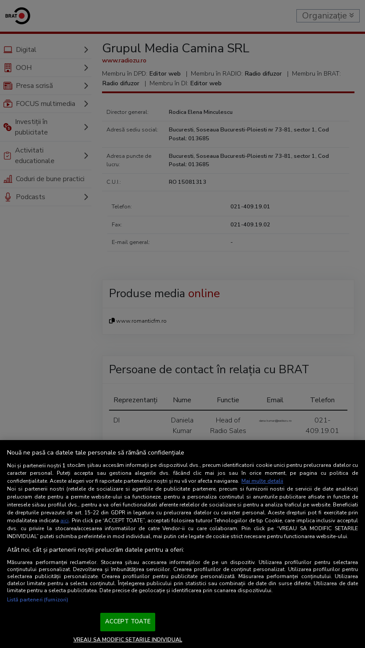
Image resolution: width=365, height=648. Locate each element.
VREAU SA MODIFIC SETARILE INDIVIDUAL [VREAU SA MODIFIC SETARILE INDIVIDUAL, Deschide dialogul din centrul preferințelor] (127, 639)
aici (64, 520)
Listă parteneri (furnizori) (37, 599)
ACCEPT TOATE (128, 622)
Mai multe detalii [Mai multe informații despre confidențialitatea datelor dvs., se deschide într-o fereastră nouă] (262, 480)
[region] (182, 544)
